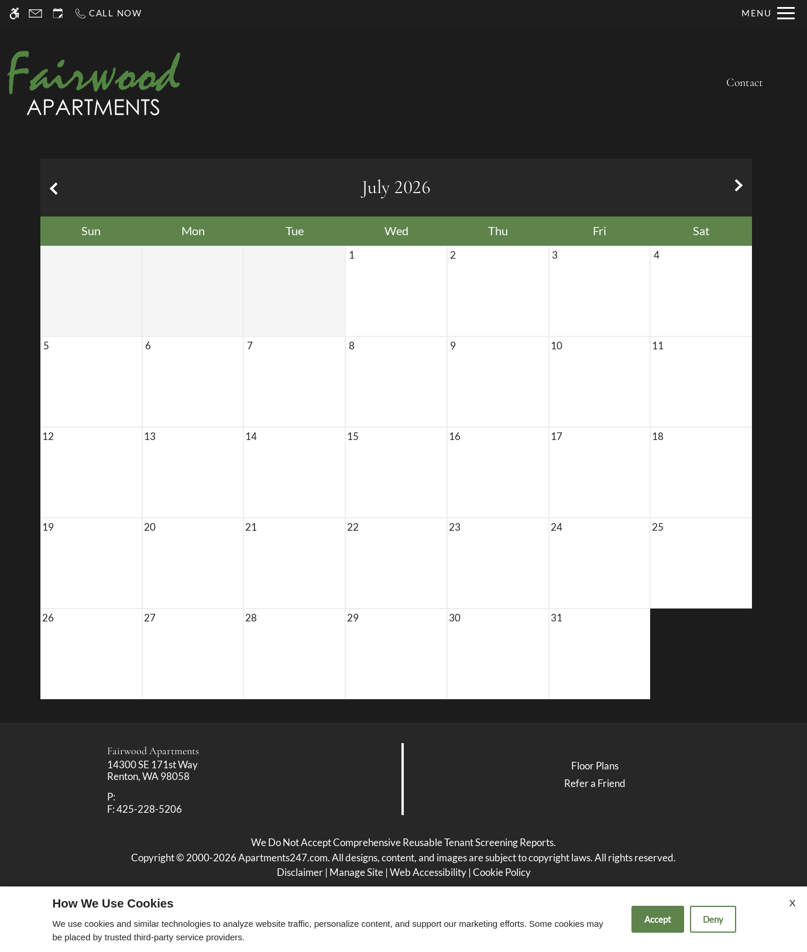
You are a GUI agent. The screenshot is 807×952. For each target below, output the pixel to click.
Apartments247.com (283, 857)
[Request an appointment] (58, 13)
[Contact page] (35, 13)
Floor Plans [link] (595, 765)
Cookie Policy (502, 872)
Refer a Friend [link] (595, 783)
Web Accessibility (428, 872)
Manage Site (356, 872)
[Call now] (108, 13)
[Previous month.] (52, 187)
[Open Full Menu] (768, 13)
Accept (657, 919)
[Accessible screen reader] (14, 13)
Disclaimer (300, 872)
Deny (713, 919)
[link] (202, 771)
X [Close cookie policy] (792, 902)
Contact (744, 82)
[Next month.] (740, 187)
